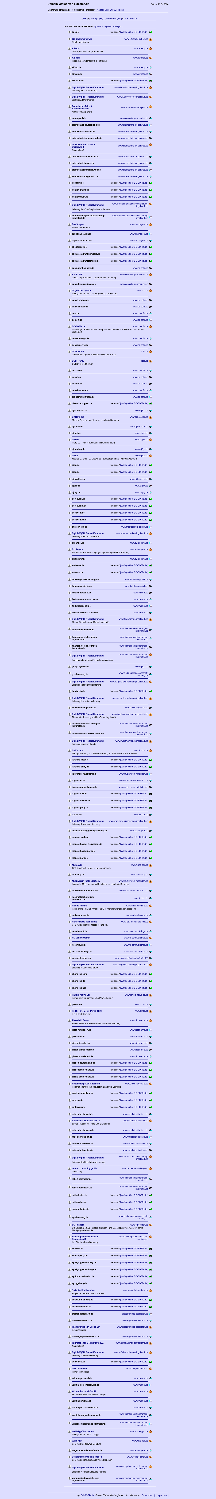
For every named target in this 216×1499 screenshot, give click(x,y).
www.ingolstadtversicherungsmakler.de (130, 714)
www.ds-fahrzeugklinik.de (136, 579)
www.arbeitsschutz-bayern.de (134, 107)
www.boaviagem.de (139, 224)
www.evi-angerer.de (139, 543)
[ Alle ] (85, 18)
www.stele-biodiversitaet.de (135, 1290)
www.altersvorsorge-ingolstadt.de (132, 97)
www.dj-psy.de (141, 433)
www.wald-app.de (140, 1441)
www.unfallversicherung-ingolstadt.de (131, 1352)
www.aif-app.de (141, 48)
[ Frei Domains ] (131, 18)
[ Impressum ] (162, 1495)
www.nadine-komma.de (137, 906)
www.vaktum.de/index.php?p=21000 (131, 958)
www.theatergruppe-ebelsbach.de (132, 1327)
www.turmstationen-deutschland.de (132, 1343)
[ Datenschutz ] (148, 1495)
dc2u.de (144, 351)
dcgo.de (144, 361)
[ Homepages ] (96, 18)
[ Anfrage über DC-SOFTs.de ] (110, 10)
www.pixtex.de (141, 1004)
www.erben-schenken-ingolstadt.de (132, 533)
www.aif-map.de (140, 58)
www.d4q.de (142, 290)
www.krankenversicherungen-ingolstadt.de (128, 821)
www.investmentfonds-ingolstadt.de (131, 741)
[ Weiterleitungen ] (113, 18)
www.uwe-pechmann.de (137, 1368)
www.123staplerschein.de (136, 39)
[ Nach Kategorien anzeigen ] (108, 26)
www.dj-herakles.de (139, 417)
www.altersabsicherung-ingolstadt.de (131, 87)
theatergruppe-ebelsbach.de (135, 1314)
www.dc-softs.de (140, 268)
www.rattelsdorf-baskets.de (135, 1114)
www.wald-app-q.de (139, 1431)
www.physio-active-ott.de (136, 995)
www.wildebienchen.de (137, 1457)
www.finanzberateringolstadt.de (133, 619)
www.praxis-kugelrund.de (136, 707)
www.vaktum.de (141, 593)
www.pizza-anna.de (139, 1020)
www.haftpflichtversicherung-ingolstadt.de (129, 682)
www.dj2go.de (141, 410)
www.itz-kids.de (141, 750)
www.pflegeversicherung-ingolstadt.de (130, 964)
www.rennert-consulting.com (135, 1168)
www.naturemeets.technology (134, 922)
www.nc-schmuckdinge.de (136, 931)
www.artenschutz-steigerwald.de (133, 125)
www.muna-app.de (139, 865)
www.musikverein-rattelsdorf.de (133, 774)
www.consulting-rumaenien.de (134, 118)
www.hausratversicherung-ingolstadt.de (130, 698)
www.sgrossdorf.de (139, 1225)
